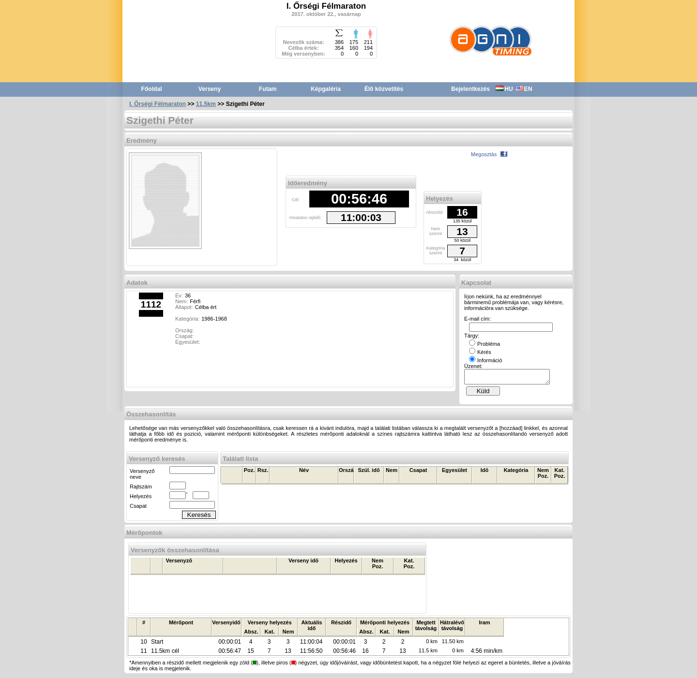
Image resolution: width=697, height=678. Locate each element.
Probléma (484, 344)
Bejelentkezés (470, 89)
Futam (267, 89)
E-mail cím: (477, 319)
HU (504, 89)
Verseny (209, 89)
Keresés (199, 517)
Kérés (480, 352)
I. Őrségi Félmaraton (157, 104)
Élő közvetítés (384, 89)
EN (523, 89)
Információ (485, 360)
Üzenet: (473, 366)
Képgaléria (326, 89)
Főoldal (151, 89)
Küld (483, 394)
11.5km (206, 104)
